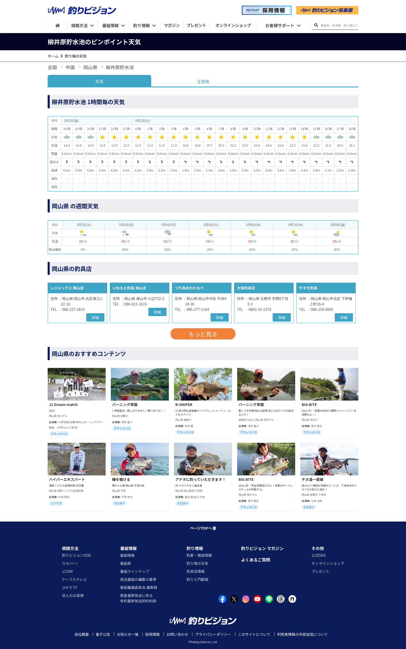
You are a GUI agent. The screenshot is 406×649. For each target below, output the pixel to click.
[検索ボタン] (316, 25)
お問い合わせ (177, 634)
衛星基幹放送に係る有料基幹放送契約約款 (138, 598)
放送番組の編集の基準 (138, 579)
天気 (99, 81)
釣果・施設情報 (199, 555)
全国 (52, 67)
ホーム (53, 56)
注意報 (203, 81)
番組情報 (128, 548)
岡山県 (90, 67)
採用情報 (152, 634)
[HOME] (57, 25)
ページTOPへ (203, 528)
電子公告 (103, 634)
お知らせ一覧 (128, 634)
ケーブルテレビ (74, 579)
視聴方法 (70, 548)
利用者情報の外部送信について (302, 634)
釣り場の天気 (76, 56)
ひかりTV (69, 587)
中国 (70, 67)
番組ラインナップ (134, 571)
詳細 (95, 317)
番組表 (125, 563)
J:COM (67, 571)
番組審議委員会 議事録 (138, 587)
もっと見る (203, 334)
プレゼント (320, 571)
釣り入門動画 (197, 579)
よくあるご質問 (255, 560)
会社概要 (81, 634)
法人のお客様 (73, 595)
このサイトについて (254, 634)
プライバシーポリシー (213, 634)
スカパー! (70, 563)
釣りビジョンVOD (76, 555)
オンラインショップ (327, 563)
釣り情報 (194, 548)
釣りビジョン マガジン (262, 548)
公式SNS (318, 555)
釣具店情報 (195, 571)
